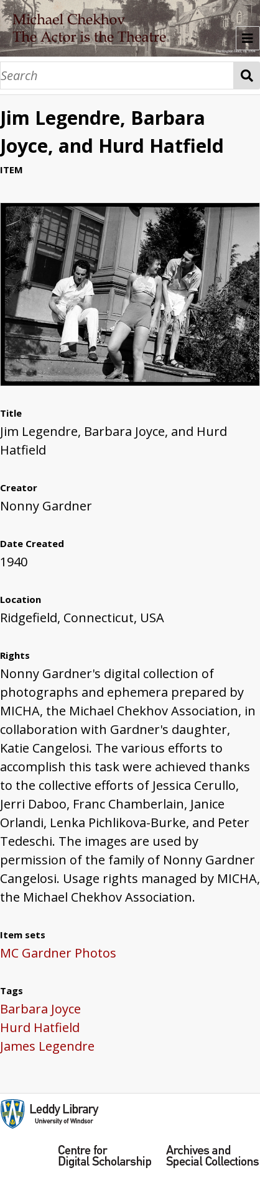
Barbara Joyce (40, 1008)
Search (247, 75)
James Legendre (47, 1046)
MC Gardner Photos (58, 953)
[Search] (117, 75)
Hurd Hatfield (40, 1027)
